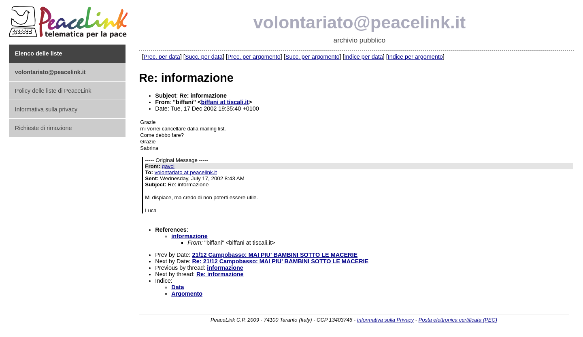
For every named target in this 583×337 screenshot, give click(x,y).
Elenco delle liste (38, 53)
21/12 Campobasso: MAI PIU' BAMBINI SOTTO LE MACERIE (274, 255)
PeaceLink (69, 19)
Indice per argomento (415, 56)
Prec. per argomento (254, 56)
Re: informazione (220, 274)
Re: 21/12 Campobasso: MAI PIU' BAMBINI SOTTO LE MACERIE (280, 261)
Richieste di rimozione (43, 128)
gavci (168, 166)
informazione (189, 236)
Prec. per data (161, 56)
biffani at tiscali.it (225, 102)
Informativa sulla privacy (46, 109)
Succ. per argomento (312, 56)
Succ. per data (204, 56)
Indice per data (363, 56)
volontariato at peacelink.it (186, 172)
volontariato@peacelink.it (359, 22)
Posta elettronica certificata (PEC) (458, 320)
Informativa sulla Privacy (385, 320)
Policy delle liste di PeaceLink (53, 90)
